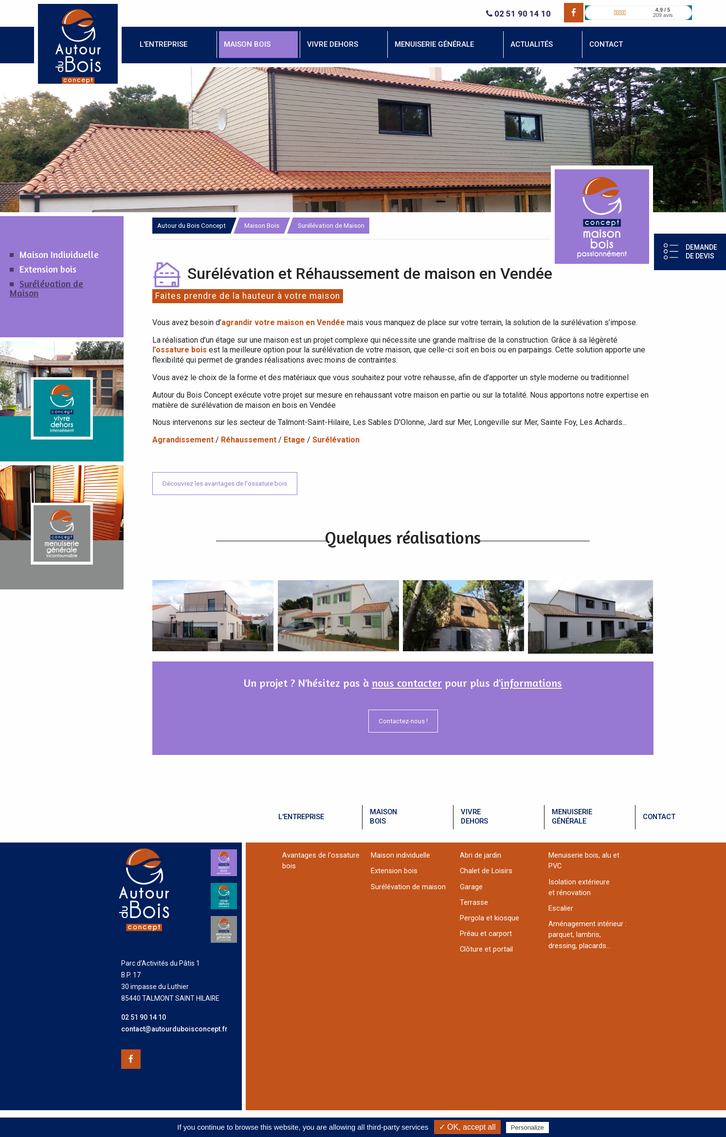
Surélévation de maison (408, 886)
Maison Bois (261, 225)
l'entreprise (301, 816)
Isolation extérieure (579, 882)
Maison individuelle (400, 855)
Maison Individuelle (59, 254)
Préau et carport (486, 933)
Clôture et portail (486, 949)
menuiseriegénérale (572, 816)
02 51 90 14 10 (518, 13)
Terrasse (474, 902)
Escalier (560, 908)
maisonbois (383, 816)
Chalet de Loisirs (486, 870)
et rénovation (569, 892)
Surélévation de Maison (46, 288)
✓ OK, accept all (467, 1127)
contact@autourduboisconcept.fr (174, 1029)
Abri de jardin (480, 855)
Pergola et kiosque (489, 918)
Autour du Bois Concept (191, 225)
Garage (471, 886)
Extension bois (47, 269)
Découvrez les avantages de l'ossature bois (225, 483)
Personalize (527, 1127)
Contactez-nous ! (403, 721)
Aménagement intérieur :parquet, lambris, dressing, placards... (587, 934)
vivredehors (474, 816)
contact (659, 816)
